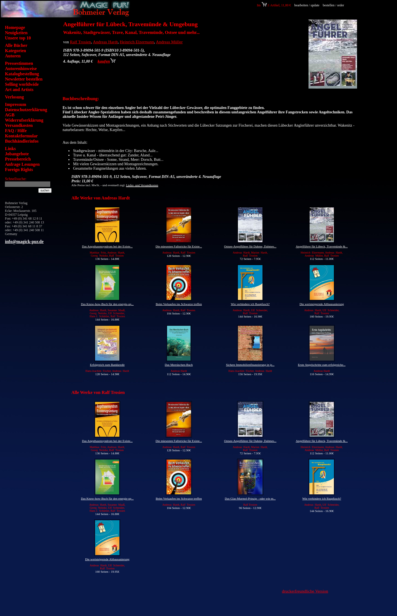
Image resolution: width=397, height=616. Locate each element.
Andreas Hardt (105, 41)
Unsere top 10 (18, 38)
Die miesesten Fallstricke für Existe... (178, 246)
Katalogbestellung (22, 73)
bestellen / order (334, 5)
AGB (10, 115)
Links (10, 148)
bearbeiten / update (306, 5)
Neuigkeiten (16, 32)
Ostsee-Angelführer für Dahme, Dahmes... (250, 246)
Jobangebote (17, 153)
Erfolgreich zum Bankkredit (107, 364)
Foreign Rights (19, 169)
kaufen (106, 61)
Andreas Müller (169, 41)
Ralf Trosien (80, 41)
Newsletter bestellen (23, 79)
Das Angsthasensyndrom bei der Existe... (107, 246)
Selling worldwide (22, 84)
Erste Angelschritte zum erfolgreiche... (322, 364)
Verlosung (14, 97)
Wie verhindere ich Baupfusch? (250, 304)
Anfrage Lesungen (22, 164)
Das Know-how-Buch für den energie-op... (107, 304)
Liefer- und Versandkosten (142, 185)
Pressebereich (18, 159)
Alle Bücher (16, 45)
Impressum (15, 104)
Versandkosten (19, 125)
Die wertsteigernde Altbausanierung (321, 304)
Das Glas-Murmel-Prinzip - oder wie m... (250, 498)
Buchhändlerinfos (22, 141)
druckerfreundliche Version (305, 591)
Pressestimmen (19, 63)
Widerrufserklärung (24, 120)
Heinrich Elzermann (137, 41)
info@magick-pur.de (24, 241)
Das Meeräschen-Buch (179, 364)
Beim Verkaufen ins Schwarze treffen (179, 304)
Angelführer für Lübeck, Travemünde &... (322, 246)
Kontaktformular (21, 136)
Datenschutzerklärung (26, 109)
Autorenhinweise (21, 68)
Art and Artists (19, 89)
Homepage (15, 27)
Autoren (13, 56)
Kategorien (15, 50)
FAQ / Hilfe (16, 130)
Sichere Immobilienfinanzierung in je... (250, 364)
